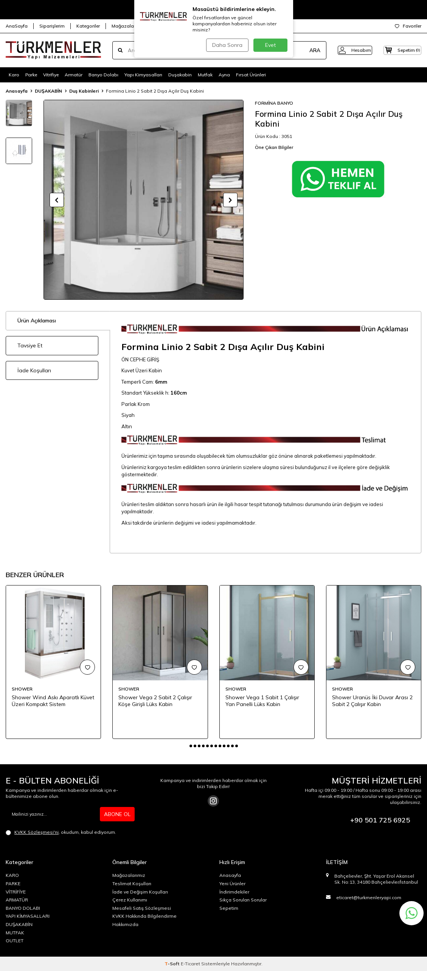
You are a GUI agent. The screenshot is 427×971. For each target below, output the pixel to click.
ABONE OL (117, 814)
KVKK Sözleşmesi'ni (36, 832)
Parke (31, 74)
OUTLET (14, 940)
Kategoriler (88, 26)
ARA (303, 50)
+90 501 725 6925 (380, 820)
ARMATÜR (17, 900)
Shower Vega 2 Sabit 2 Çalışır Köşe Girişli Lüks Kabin (155, 701)
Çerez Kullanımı (129, 900)
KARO (12, 875)
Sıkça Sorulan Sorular (243, 900)
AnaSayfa (17, 26)
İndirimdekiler (234, 892)
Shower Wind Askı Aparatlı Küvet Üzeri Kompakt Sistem (53, 701)
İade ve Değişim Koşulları (140, 892)
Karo (14, 74)
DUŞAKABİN (48, 91)
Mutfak (205, 74)
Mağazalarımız (128, 26)
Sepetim (228, 908)
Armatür (73, 74)
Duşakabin (180, 74)
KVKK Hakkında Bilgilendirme (144, 916)
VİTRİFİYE (16, 892)
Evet (270, 45)
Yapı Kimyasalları (143, 74)
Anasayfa (17, 91)
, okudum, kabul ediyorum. (61, 832)
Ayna (224, 74)
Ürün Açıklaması (36, 320)
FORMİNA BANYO (274, 103)
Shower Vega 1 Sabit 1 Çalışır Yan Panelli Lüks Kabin (262, 701)
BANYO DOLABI (23, 908)
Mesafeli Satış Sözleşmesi (141, 908)
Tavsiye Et (29, 345)
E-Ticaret (190, 963)
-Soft (173, 963)
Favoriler (408, 26)
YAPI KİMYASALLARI (28, 916)
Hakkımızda (125, 924)
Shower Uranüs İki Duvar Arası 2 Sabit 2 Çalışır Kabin (372, 701)
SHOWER (22, 689)
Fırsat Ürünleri (251, 74)
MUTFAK (15, 932)
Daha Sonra (226, 45)
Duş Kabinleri (84, 91)
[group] (143, 199)
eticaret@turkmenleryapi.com (368, 897)
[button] (57, 200)
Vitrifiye (51, 74)
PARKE (13, 883)
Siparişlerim (52, 26)
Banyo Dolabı (103, 74)
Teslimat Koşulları (131, 883)
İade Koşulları (34, 370)
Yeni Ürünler (232, 883)
